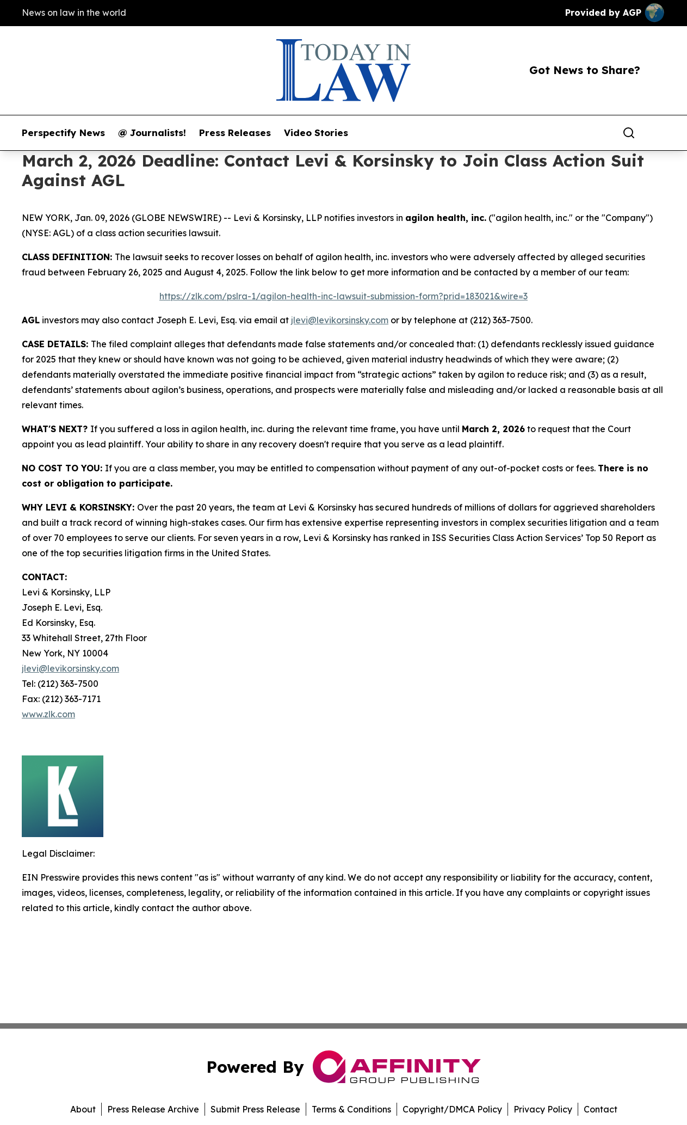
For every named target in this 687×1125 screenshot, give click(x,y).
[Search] (629, 132)
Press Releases (235, 132)
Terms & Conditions (351, 1109)
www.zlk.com (48, 714)
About (83, 1109)
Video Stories (316, 132)
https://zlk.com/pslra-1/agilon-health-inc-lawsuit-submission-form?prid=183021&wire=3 (343, 296)
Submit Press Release (255, 1109)
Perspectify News (63, 132)
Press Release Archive (153, 1109)
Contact (600, 1109)
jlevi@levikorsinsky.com (339, 320)
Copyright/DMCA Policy (452, 1109)
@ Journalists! (152, 132)
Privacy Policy (542, 1109)
